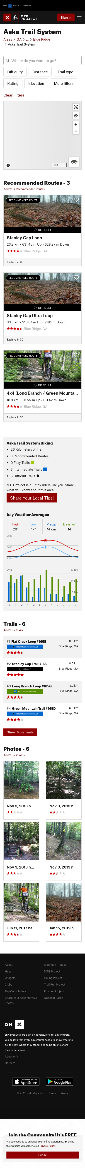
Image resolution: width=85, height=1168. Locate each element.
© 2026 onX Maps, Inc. (31, 1092)
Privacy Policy (47, 1146)
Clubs (8, 984)
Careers (10, 1063)
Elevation (36, 83)
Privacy (64, 1092)
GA (19, 39)
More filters (63, 83)
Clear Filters (13, 95)
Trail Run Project (54, 984)
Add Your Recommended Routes (24, 189)
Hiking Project (53, 978)
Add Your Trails (13, 630)
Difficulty (15, 71)
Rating (13, 83)
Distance (40, 71)
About (8, 964)
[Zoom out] (76, 131)
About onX (11, 1056)
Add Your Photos (14, 755)
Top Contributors (15, 991)
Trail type (65, 71)
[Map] (42, 135)
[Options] (74, 162)
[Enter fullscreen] (76, 107)
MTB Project (52, 971)
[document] (42, 1149)
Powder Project (54, 991)
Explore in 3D (15, 261)
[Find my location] (76, 115)
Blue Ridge (41, 39)
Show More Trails (20, 732)
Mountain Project (55, 964)
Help (8, 971)
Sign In (66, 17)
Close (42, 1155)
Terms (52, 1092)
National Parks (53, 998)
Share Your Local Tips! (32, 497)
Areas (7, 39)
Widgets (10, 978)
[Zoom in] (76, 124)
